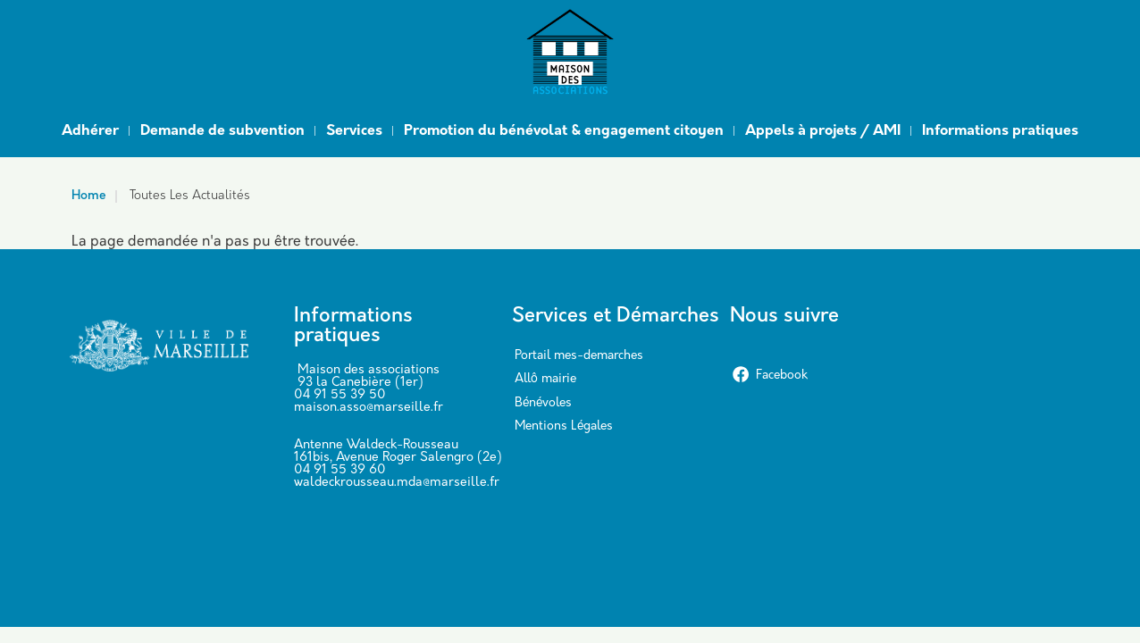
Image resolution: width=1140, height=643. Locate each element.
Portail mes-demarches (579, 356)
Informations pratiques (1000, 131)
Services (354, 131)
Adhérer (90, 131)
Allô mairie (545, 379)
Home (88, 196)
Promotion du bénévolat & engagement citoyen (564, 131)
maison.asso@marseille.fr (368, 407)
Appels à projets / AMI (823, 131)
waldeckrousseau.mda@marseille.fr (396, 482)
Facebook (770, 375)
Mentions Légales (564, 426)
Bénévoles (543, 403)
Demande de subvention (222, 131)
